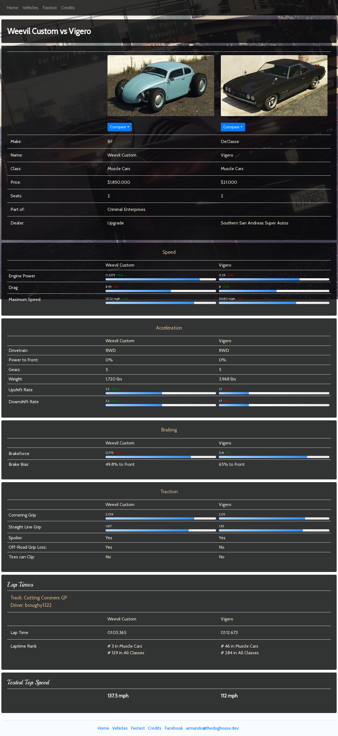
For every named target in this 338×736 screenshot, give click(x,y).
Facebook (174, 728)
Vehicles (30, 7)
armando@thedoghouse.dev (212, 728)
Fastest (50, 7)
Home (12, 7)
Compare (118, 126)
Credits (68, 7)
